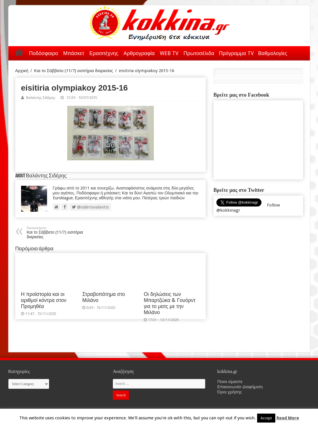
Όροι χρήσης (229, 392)
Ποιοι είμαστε (229, 381)
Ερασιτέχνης (103, 53)
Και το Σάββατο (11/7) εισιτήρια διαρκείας (73, 70)
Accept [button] (266, 418)
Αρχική (19, 52)
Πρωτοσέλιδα (199, 53)
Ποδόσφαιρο (43, 53)
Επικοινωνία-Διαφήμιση (240, 386)
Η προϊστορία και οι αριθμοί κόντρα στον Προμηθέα (44, 300)
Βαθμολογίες (272, 53)
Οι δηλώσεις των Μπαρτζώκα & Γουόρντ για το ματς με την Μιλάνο (169, 303)
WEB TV (169, 53)
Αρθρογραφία (139, 53)
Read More (287, 418)
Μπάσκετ (73, 53)
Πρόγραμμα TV (236, 53)
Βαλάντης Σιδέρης (40, 97)
